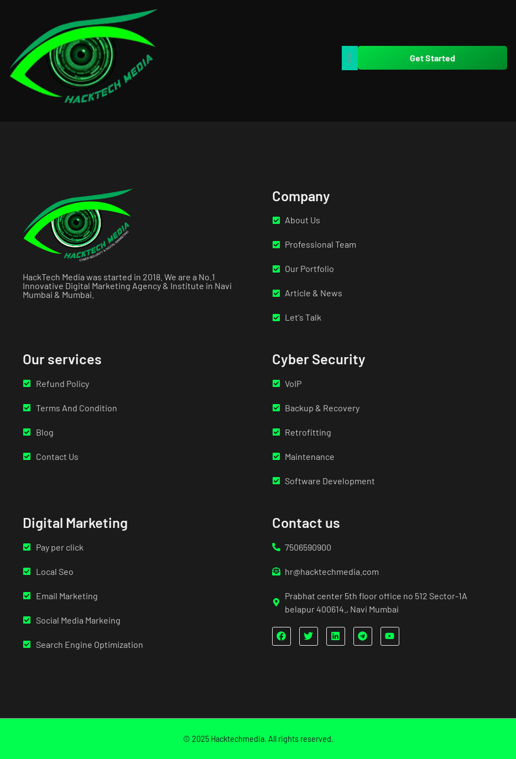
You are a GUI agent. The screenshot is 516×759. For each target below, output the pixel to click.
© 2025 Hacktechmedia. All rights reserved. (258, 739)
